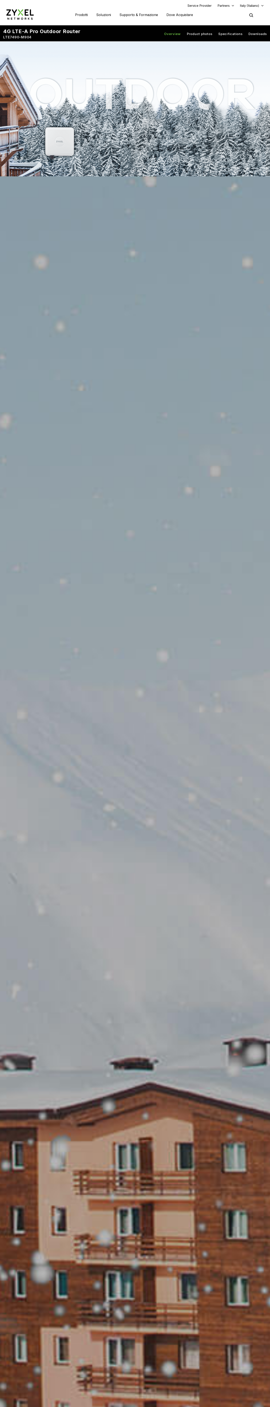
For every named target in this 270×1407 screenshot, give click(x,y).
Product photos (199, 34)
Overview (172, 34)
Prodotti (81, 15)
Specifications (230, 34)
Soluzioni (103, 15)
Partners (223, 6)
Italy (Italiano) (249, 6)
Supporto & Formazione (138, 15)
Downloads (257, 34)
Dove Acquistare (179, 15)
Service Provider (200, 6)
